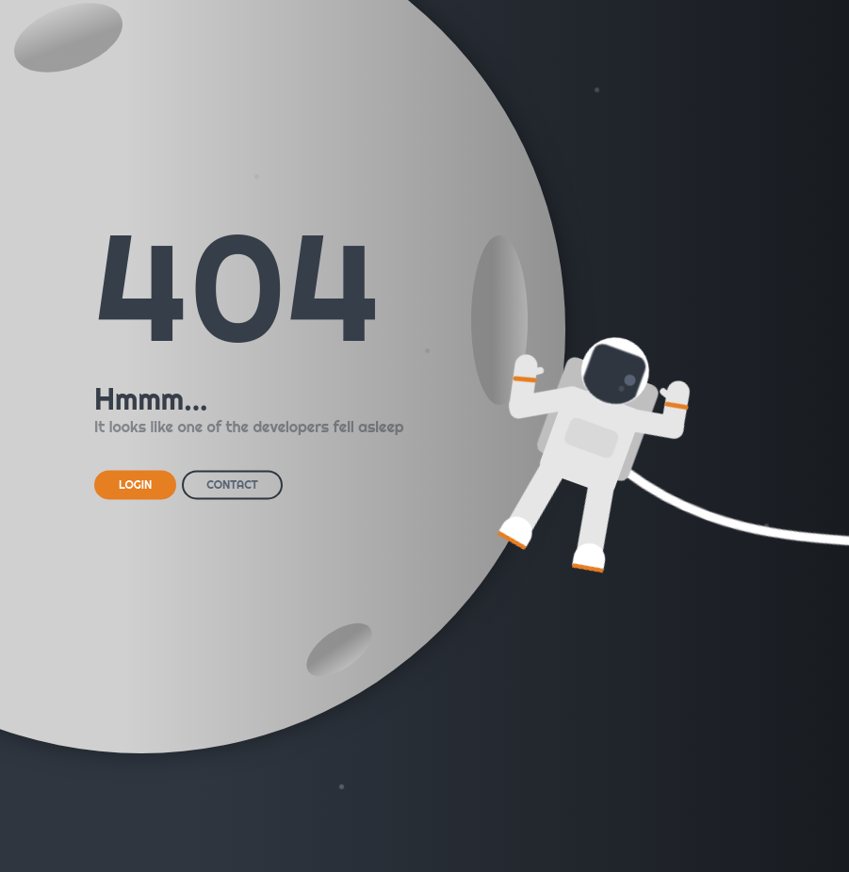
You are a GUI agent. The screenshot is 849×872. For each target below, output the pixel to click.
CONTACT (231, 484)
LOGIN (135, 484)
